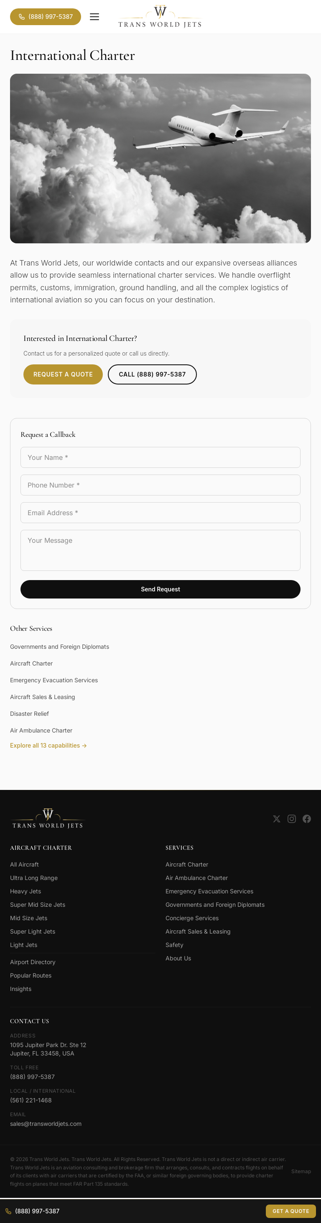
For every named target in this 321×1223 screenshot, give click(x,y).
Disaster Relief (29, 713)
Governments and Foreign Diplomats (59, 646)
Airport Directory (33, 961)
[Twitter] (277, 819)
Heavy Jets (25, 891)
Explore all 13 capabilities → (48, 745)
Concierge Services (192, 917)
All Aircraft (24, 864)
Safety (174, 944)
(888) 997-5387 (45, 16)
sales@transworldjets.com (46, 1123)
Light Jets (23, 944)
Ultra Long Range (34, 877)
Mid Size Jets (28, 917)
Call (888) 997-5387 (152, 374)
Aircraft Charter (31, 663)
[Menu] (94, 16)
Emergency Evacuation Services (54, 680)
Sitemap (301, 1171)
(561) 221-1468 (31, 1100)
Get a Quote (291, 1211)
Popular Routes (30, 975)
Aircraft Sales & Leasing (42, 696)
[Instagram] (292, 819)
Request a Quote (63, 374)
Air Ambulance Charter (41, 730)
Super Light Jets (32, 931)
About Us (178, 958)
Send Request (160, 589)
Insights (20, 988)
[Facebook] (307, 819)
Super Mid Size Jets (37, 904)
